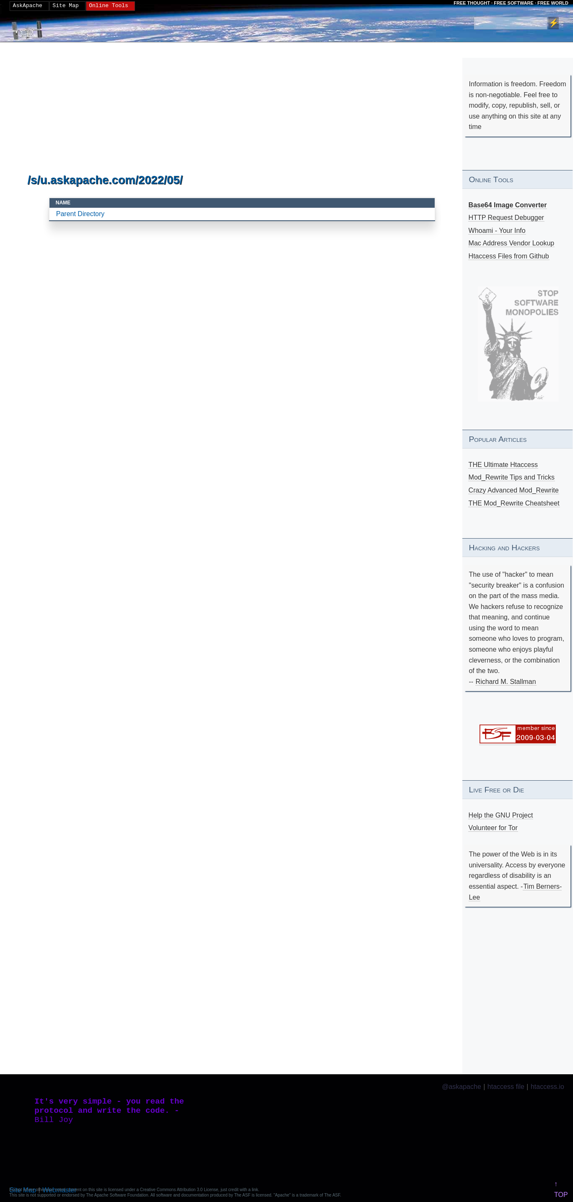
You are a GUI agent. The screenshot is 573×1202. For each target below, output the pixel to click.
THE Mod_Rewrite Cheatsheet (514, 503)
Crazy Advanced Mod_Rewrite (514, 490)
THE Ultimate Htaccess (503, 464)
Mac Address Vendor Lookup (512, 243)
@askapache (461, 1086)
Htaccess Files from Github (509, 256)
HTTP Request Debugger (506, 217)
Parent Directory (80, 213)
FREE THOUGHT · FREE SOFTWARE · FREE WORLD (511, 2)
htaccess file (505, 1086)
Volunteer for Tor (493, 827)
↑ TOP (561, 1189)
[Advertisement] (242, 108)
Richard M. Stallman (506, 681)
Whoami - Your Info (497, 230)
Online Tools (108, 6)
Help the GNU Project (501, 815)
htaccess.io (547, 1086)
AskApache (27, 6)
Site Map (65, 6)
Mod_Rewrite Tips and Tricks (512, 477)
